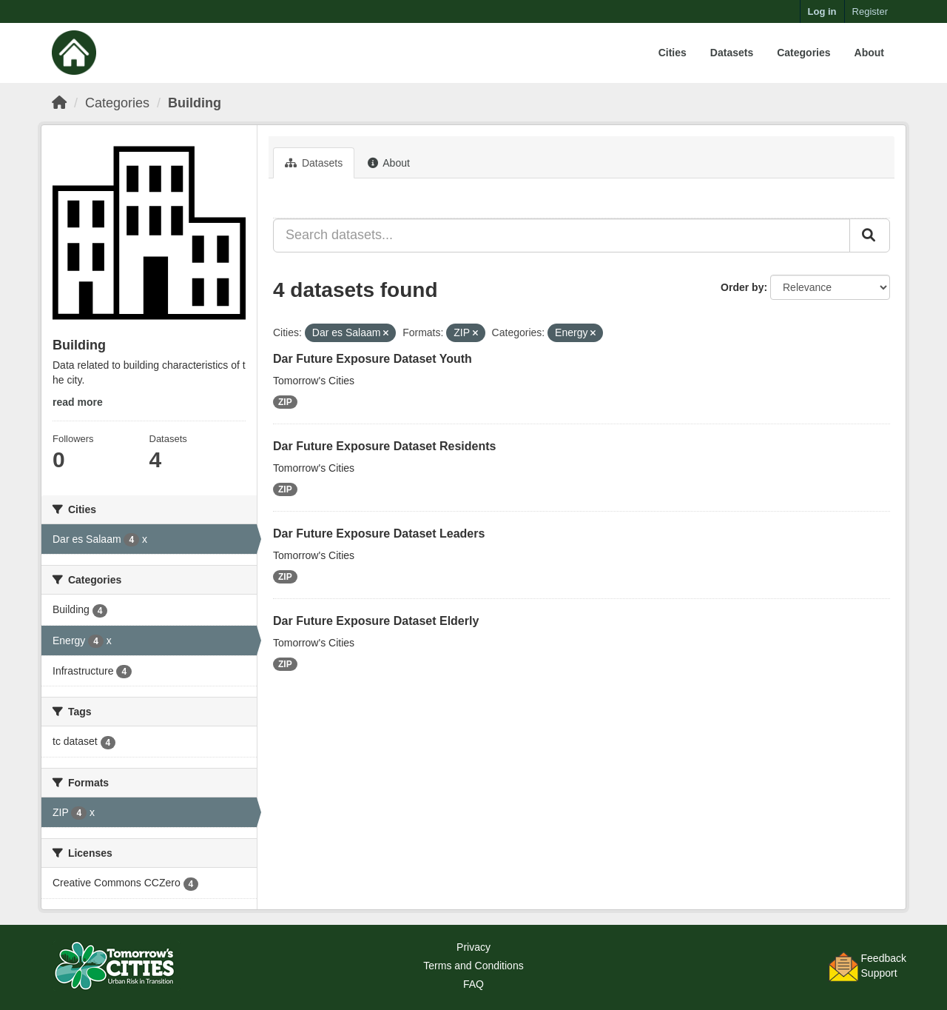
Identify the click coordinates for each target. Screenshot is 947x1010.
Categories (803, 52)
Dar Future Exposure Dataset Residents (384, 446)
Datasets (731, 52)
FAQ (473, 984)
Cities (672, 52)
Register (870, 11)
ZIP (285, 402)
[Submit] (869, 235)
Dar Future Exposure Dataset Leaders (379, 533)
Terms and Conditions (473, 965)
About (869, 52)
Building (194, 103)
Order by (742, 287)
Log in (822, 11)
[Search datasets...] (561, 235)
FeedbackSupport (883, 965)
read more (78, 402)
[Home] (59, 103)
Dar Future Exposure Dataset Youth (372, 358)
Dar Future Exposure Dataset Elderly (376, 621)
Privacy (473, 947)
